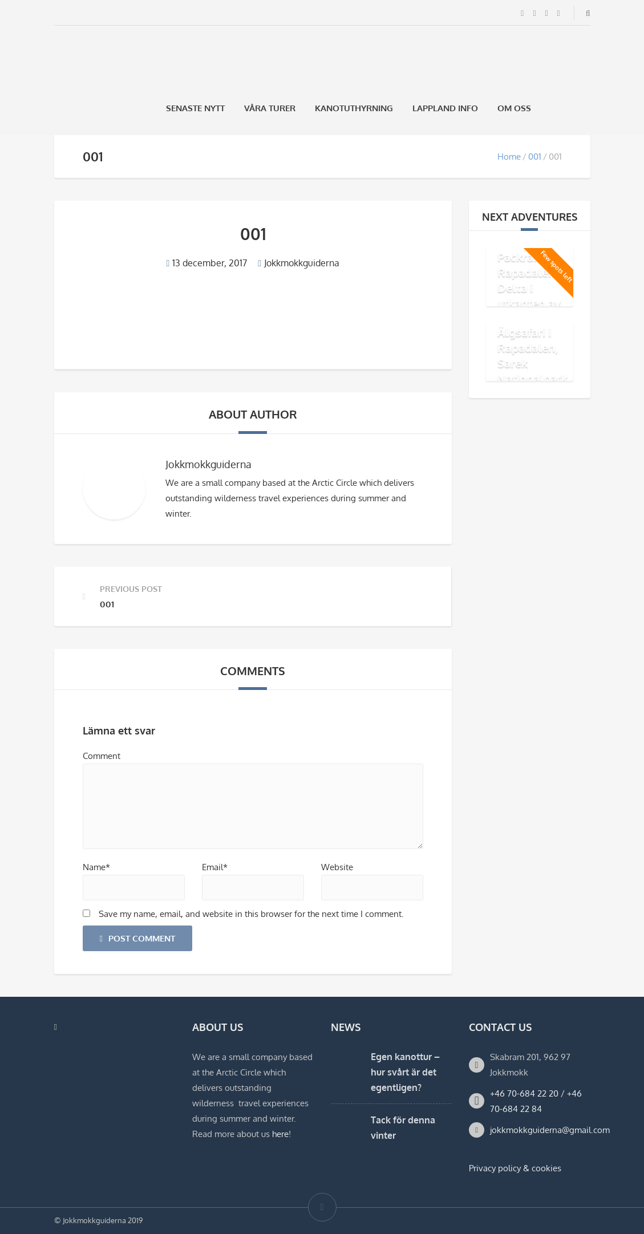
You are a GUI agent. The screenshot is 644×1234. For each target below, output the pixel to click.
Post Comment (137, 938)
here (280, 1134)
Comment (101, 755)
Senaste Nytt (195, 108)
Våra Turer (269, 108)
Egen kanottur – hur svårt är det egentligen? (405, 1072)
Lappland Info (445, 108)
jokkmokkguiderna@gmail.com (550, 1130)
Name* (96, 867)
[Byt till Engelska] (585, 108)
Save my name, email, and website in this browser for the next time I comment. (251, 913)
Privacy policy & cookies (515, 1168)
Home (509, 156)
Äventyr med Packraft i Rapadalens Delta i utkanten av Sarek (531, 280)
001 (534, 156)
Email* (215, 867)
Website (337, 867)
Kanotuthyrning (354, 108)
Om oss (514, 108)
